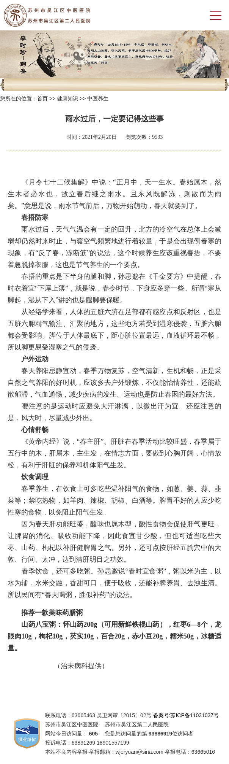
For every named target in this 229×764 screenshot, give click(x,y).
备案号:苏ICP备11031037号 (186, 715)
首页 (42, 98)
